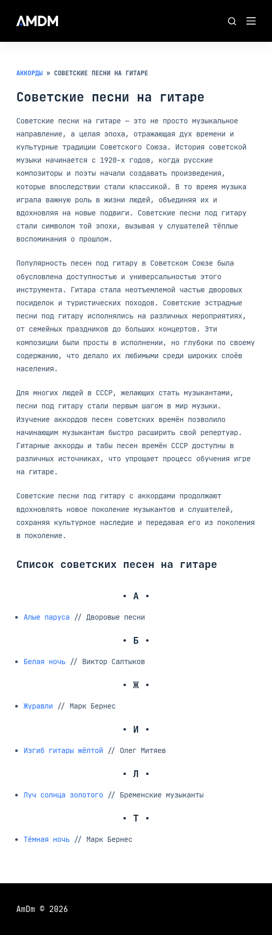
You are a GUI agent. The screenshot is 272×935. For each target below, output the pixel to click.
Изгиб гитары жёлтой (63, 750)
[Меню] (251, 21)
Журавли (38, 705)
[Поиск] (232, 21)
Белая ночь (44, 661)
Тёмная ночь (47, 839)
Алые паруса (47, 616)
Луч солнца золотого (63, 794)
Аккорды (29, 73)
